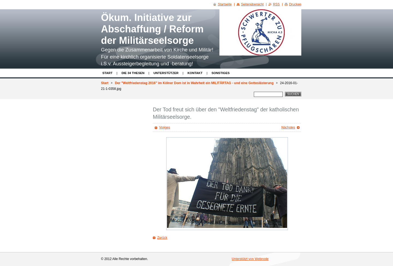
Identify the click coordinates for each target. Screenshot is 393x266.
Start (107, 73)
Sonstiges (221, 73)
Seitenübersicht (252, 4)
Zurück (162, 238)
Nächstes (288, 127)
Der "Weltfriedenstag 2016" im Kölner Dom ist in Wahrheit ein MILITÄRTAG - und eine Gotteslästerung (194, 83)
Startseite (225, 4)
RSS (276, 4)
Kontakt (195, 73)
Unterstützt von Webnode (250, 259)
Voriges (164, 127)
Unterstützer (165, 73)
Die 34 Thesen (132, 73)
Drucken (295, 4)
